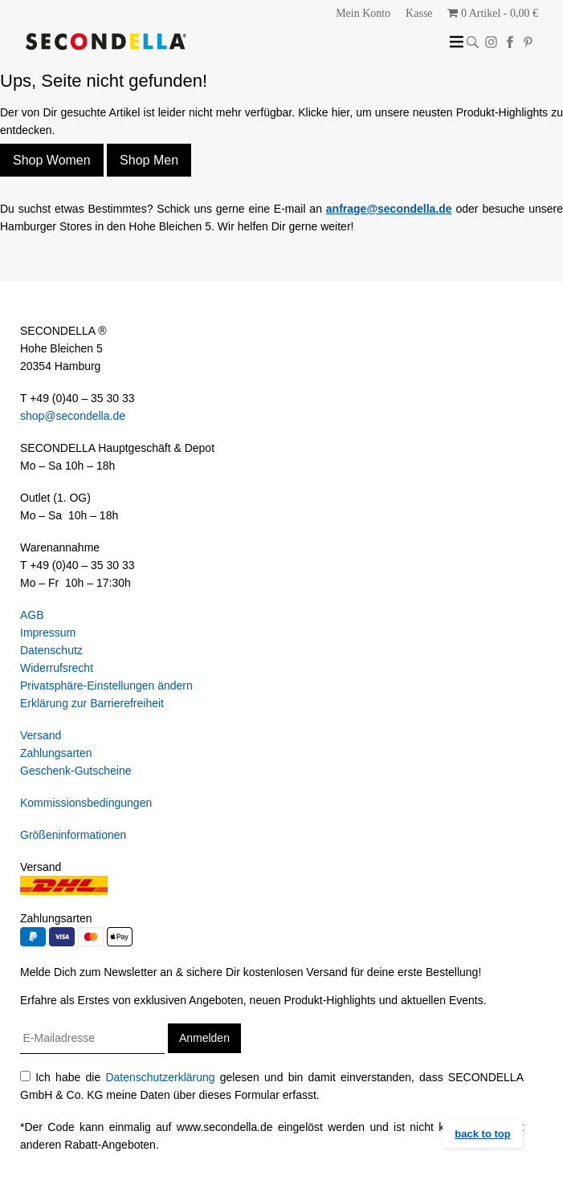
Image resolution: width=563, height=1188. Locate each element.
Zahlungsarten (56, 753)
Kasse (419, 13)
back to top (482, 1134)
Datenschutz (51, 650)
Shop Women (52, 160)
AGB (32, 614)
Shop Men (149, 160)
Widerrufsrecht (56, 667)
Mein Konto (363, 13)
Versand (40, 735)
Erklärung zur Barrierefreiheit (92, 703)
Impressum (47, 632)
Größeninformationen (73, 834)
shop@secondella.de (72, 415)
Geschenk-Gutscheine (76, 770)
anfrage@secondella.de (389, 208)
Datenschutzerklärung (159, 1077)
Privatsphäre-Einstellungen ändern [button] (106, 685)
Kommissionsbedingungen (86, 802)
